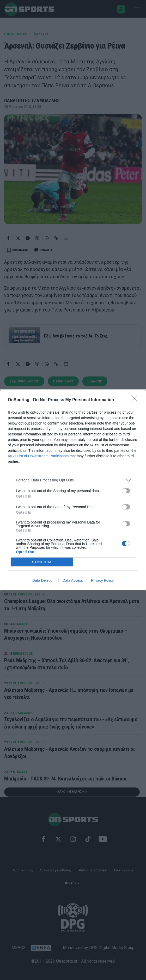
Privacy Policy (102, 580)
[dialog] (73, 490)
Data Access (73, 580)
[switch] (126, 490)
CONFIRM (42, 562)
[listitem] (73, 480)
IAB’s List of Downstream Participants (38, 456)
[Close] (136, 400)
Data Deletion (43, 580)
